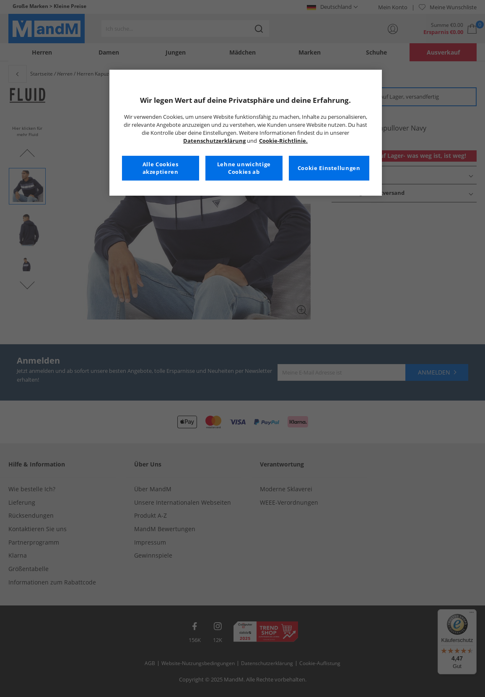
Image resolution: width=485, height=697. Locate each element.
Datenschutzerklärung (214, 140)
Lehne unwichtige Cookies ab (244, 168)
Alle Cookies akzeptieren (161, 168)
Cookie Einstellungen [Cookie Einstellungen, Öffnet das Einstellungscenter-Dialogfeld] (329, 168)
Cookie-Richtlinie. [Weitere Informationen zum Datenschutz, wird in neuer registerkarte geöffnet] (283, 140)
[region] (245, 133)
